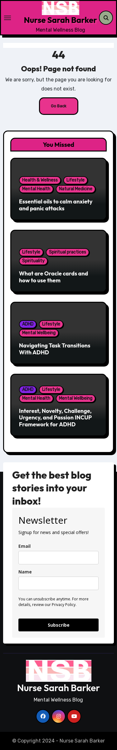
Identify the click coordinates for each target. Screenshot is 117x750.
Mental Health (36, 189)
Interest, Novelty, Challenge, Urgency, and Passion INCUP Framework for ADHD (55, 417)
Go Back (58, 106)
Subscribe (59, 625)
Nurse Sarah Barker (60, 20)
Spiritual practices (67, 252)
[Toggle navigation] (14, 18)
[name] (58, 583)
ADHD (27, 324)
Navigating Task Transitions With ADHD (54, 349)
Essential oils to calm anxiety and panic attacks (56, 205)
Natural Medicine (75, 189)
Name (25, 572)
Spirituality (33, 261)
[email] (58, 557)
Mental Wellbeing (39, 333)
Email (24, 546)
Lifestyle (75, 180)
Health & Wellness (40, 180)
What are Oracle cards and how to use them (53, 277)
